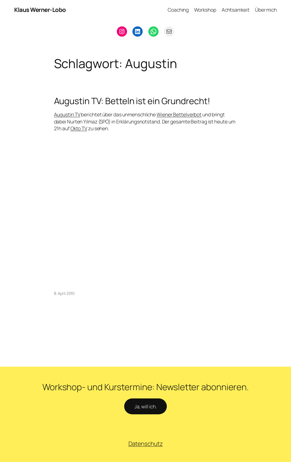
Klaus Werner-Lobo (40, 10)
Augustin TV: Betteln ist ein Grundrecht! (132, 101)
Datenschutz (145, 444)
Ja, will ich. (145, 406)
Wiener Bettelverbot (179, 114)
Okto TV (78, 128)
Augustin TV (67, 114)
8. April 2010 (64, 293)
